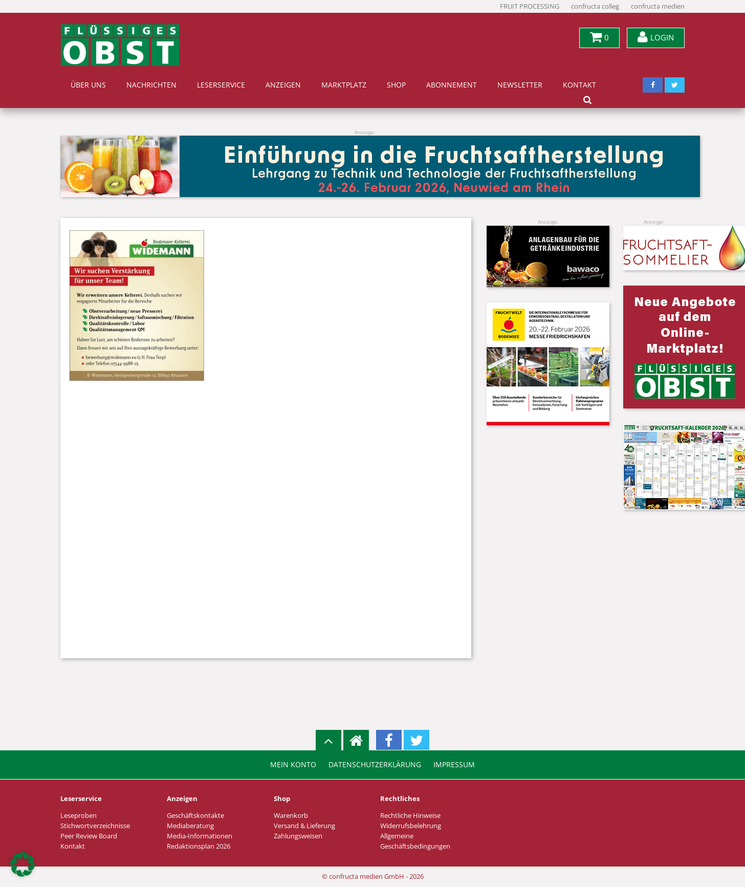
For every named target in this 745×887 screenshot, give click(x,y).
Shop (396, 85)
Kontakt (579, 85)
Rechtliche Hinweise (410, 815)
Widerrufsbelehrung (410, 825)
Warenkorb (291, 815)
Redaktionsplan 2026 (198, 846)
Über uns (88, 85)
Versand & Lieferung (304, 825)
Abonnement (451, 85)
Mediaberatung (190, 825)
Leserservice (221, 85)
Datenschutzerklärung (374, 764)
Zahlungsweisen (298, 836)
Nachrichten (151, 85)
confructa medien (658, 6)
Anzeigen (283, 85)
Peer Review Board (88, 836)
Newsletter (519, 85)
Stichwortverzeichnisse (95, 825)
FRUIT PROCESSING (529, 6)
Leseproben (78, 815)
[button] (22, 864)
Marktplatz (343, 85)
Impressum (454, 764)
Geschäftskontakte (195, 815)
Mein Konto (293, 764)
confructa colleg (595, 6)
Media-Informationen (199, 836)
